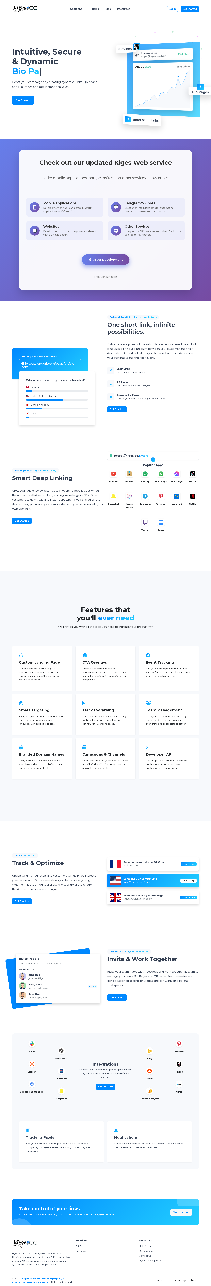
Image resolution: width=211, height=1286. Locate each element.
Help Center (146, 1247)
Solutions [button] (76, 9)
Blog (108, 9)
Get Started (189, 9)
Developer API (147, 1251)
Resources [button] (124, 9)
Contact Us (145, 1256)
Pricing (95, 9)
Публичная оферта (150, 1261)
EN (194, 1281)
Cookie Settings (177, 1281)
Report (160, 1281)
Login (172, 9)
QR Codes (81, 1247)
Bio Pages (81, 1251)
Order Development (105, 260)
